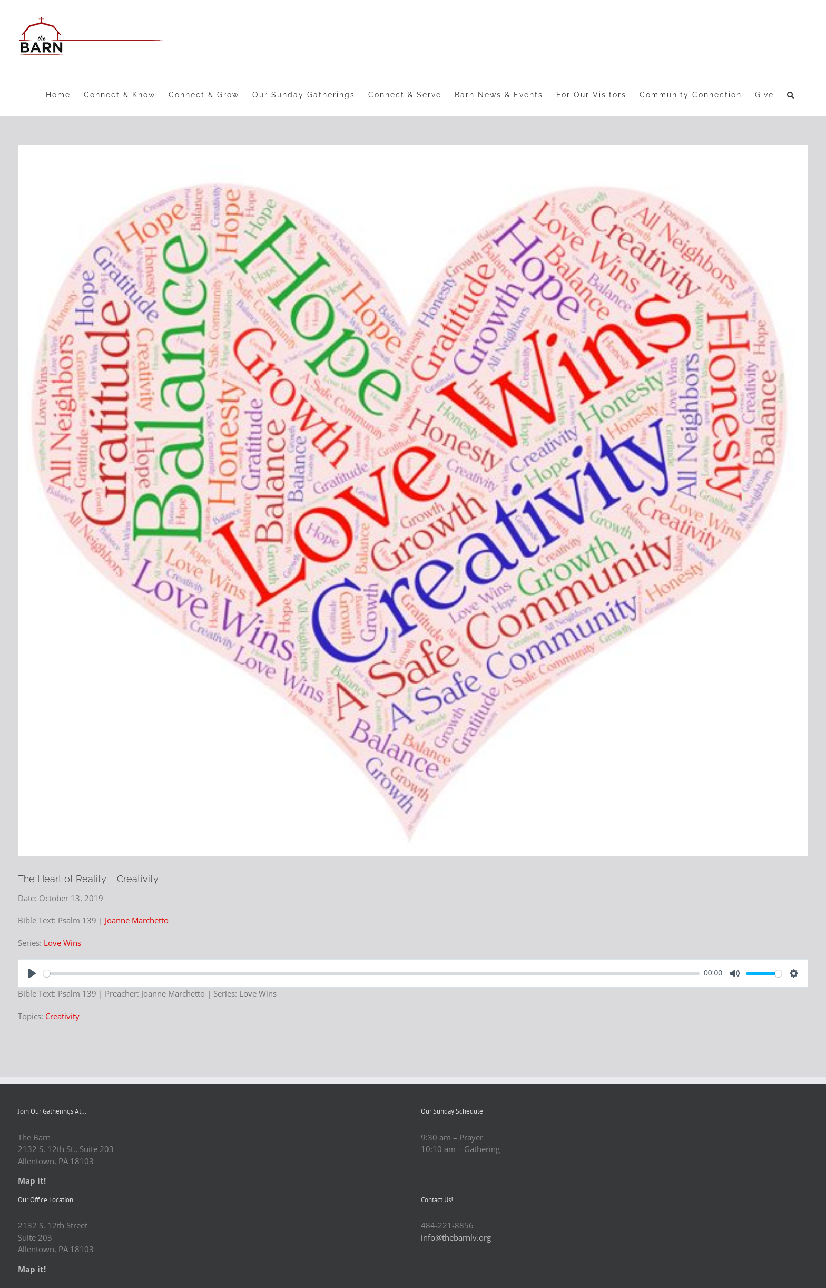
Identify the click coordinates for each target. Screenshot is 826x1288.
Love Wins (62, 943)
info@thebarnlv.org (456, 1237)
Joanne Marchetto (137, 920)
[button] (791, 94)
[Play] (32, 973)
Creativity (62, 1016)
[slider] (371, 974)
